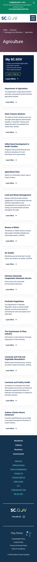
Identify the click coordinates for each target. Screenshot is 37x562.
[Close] (34, 3)
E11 (18, 485)
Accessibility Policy (18, 539)
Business (13, 30)
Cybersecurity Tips (18, 490)
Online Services (19, 465)
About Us (18, 461)
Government (18, 454)
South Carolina (9, 18)
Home (5, 30)
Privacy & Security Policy (18, 545)
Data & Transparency (18, 469)
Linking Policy (18, 542)
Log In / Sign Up (13, 74)
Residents (18, 440)
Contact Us (18, 473)
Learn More (11, 78)
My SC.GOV (18, 494)
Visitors (18, 445)
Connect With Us (18, 477)
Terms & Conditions (18, 549)
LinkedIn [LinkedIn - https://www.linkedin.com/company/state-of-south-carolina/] (24, 517)
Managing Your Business (13, 32)
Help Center (18, 481)
